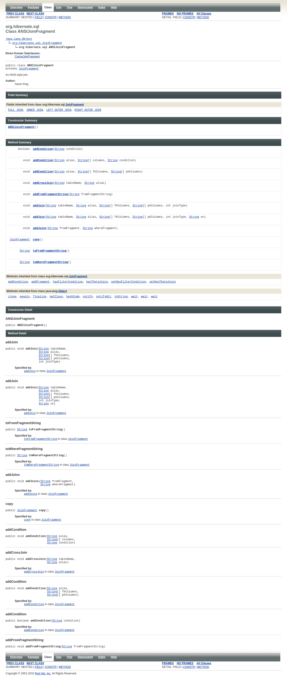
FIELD (39, 17)
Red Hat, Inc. (43, 698)
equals (25, 299)
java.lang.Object (19, 39)
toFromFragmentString (49, 253)
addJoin (39, 208)
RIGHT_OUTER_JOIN (88, 112)
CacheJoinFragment (27, 57)
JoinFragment (29, 70)
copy (36, 242)
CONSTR (51, 17)
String (59, 151)
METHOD (65, 17)
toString (121, 299)
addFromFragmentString (50, 197)
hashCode (73, 299)
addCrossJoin (43, 185)
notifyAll (103, 299)
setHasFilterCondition (128, 284)
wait (134, 299)
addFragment (40, 284)
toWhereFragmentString (50, 264)
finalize (39, 299)
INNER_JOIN (34, 112)
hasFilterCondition (68, 284)
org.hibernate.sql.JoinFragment (37, 43)
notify (88, 299)
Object (62, 293)
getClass (56, 299)
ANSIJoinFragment (21, 129)
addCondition (43, 151)
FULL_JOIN (15, 112)
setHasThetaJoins (162, 284)
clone (12, 299)
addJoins (39, 230)
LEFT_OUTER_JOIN (58, 112)
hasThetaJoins (97, 284)
